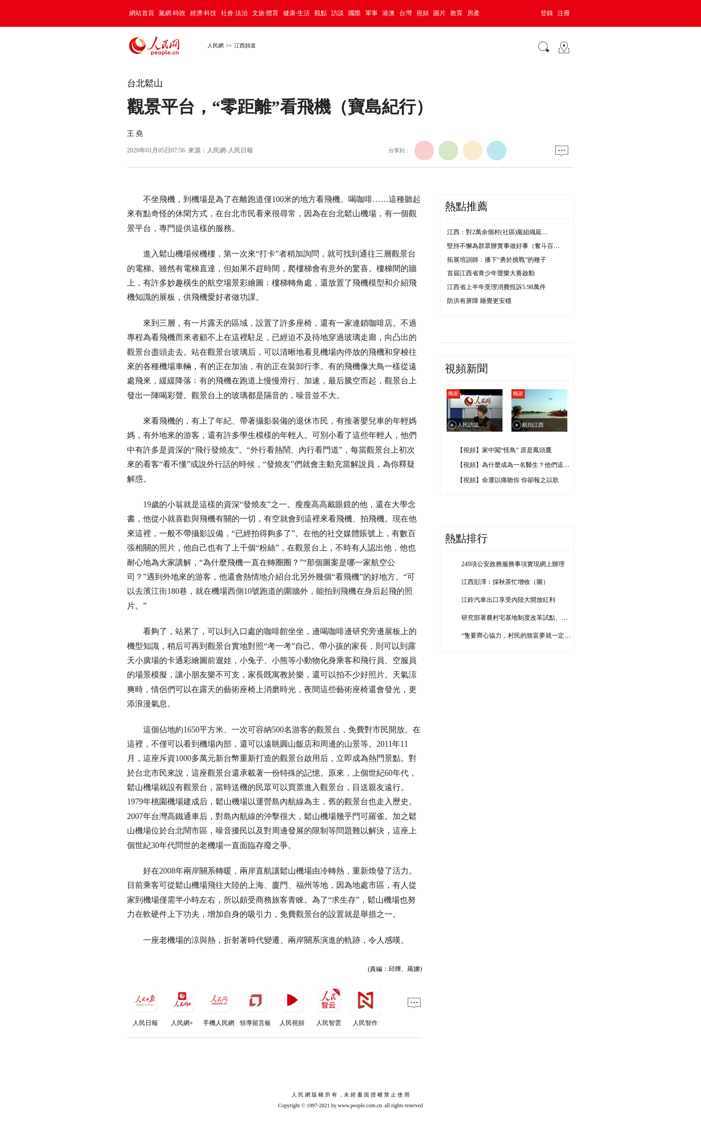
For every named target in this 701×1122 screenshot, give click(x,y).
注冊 (563, 13)
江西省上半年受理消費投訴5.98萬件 (496, 287)
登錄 (547, 13)
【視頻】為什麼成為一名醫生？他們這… (513, 465)
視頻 (422, 13)
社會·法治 (234, 13)
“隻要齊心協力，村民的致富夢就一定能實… (522, 635)
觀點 (320, 13)
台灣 (405, 13)
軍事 (371, 13)
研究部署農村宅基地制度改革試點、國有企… (524, 617)
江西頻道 (245, 45)
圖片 (439, 13)
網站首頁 (141, 13)
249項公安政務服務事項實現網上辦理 (513, 564)
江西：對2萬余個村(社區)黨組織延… (497, 232)
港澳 (388, 13)
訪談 (337, 13)
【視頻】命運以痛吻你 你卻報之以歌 (508, 480)
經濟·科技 (203, 13)
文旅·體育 (265, 13)
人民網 (215, 45)
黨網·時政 (172, 13)
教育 (456, 13)
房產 (473, 13)
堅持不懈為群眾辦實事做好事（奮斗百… (503, 246)
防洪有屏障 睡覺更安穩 (479, 301)
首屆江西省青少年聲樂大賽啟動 (491, 273)
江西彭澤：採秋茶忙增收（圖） (505, 582)
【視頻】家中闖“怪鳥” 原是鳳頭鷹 (504, 450)
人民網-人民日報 (230, 150)
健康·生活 (296, 13)
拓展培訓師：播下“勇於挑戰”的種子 (496, 259)
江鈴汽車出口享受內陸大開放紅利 (508, 600)
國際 (354, 13)
